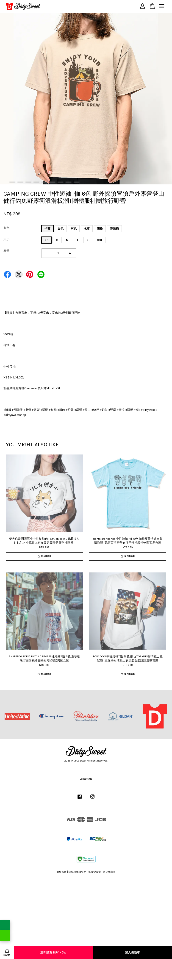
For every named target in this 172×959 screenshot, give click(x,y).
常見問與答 (109, 871)
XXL (100, 240)
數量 (6, 251)
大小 (6, 239)
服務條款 (61, 871)
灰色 (74, 228)
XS (46, 240)
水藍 (87, 228)
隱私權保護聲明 (77, 871)
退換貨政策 (94, 871)
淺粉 (100, 228)
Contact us (86, 778)
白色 (61, 228)
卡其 (47, 228)
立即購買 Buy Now (53, 952)
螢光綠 (114, 228)
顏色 (6, 228)
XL (88, 240)
